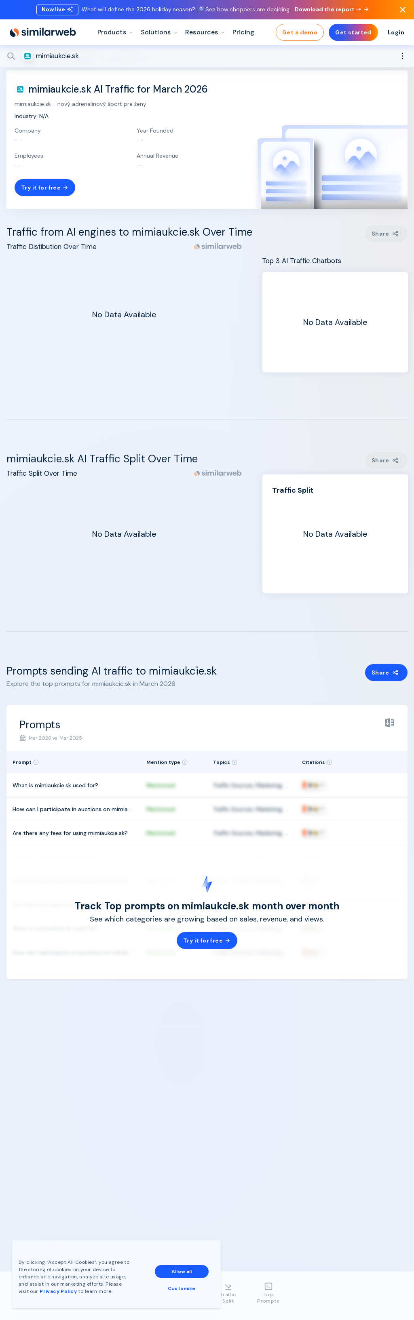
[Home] (43, 32)
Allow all (181, 1271)
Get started (353, 32)
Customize (181, 1288)
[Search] (207, 56)
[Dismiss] (403, 10)
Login (396, 32)
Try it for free (45, 187)
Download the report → (331, 9)
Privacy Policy (58, 1291)
